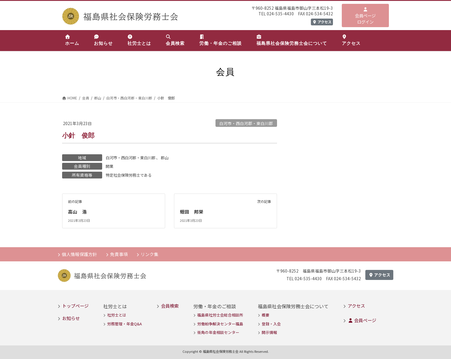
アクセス (321, 21)
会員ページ (362, 320)
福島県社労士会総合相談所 (220, 315)
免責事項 (119, 253)
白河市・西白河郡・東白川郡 (246, 123)
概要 (265, 315)
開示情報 (269, 332)
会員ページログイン (365, 16)
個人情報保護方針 (79, 253)
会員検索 (170, 305)
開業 (110, 166)
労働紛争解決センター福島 (220, 323)
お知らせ (71, 318)
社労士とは (116, 315)
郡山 (169, 157)
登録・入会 (271, 323)
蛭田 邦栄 (191, 211)
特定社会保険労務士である (130, 175)
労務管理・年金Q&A (124, 323)
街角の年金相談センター (218, 332)
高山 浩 (77, 211)
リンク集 (150, 253)
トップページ (75, 305)
